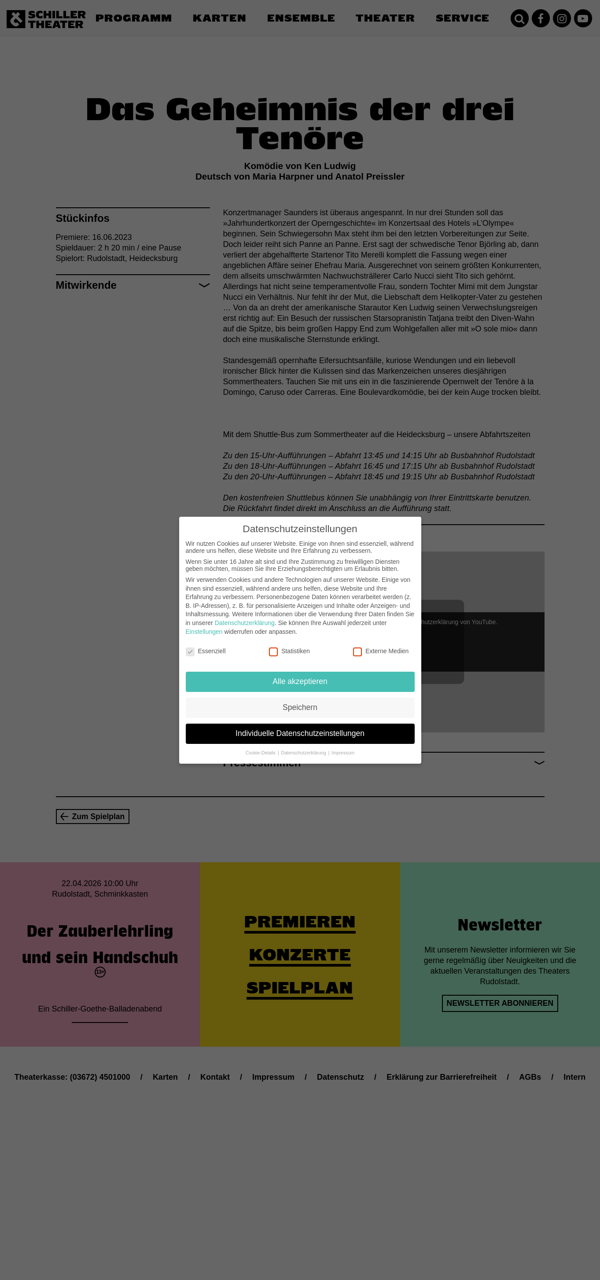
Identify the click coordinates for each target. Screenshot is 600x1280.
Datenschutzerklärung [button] (304, 752)
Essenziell (206, 651)
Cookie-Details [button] (261, 752)
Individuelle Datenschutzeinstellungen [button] (300, 733)
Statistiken (289, 651)
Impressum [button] (342, 752)
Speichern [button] (300, 707)
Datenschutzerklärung (245, 622)
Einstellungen (204, 631)
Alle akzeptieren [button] (300, 681)
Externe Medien (381, 651)
